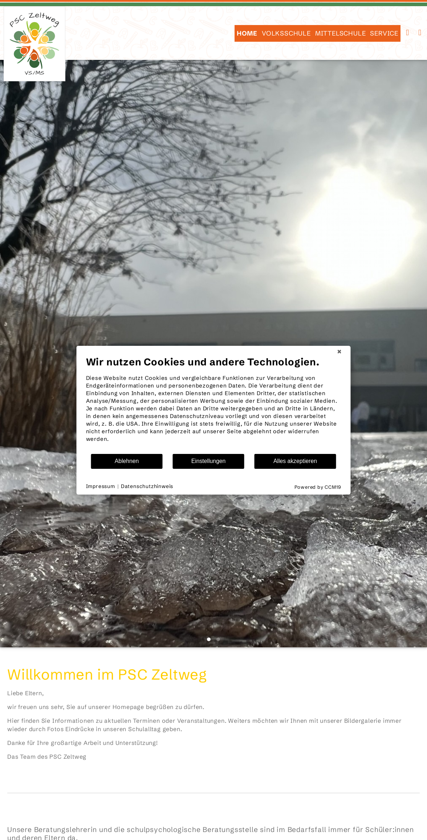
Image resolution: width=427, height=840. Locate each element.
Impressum (100, 486)
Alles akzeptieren (295, 461)
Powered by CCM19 (317, 487)
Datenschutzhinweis (147, 486)
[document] (213, 404)
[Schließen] (339, 351)
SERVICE (384, 33)
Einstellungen (208, 461)
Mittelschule (340, 33)
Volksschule (286, 33)
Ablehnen (127, 461)
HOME (247, 33)
